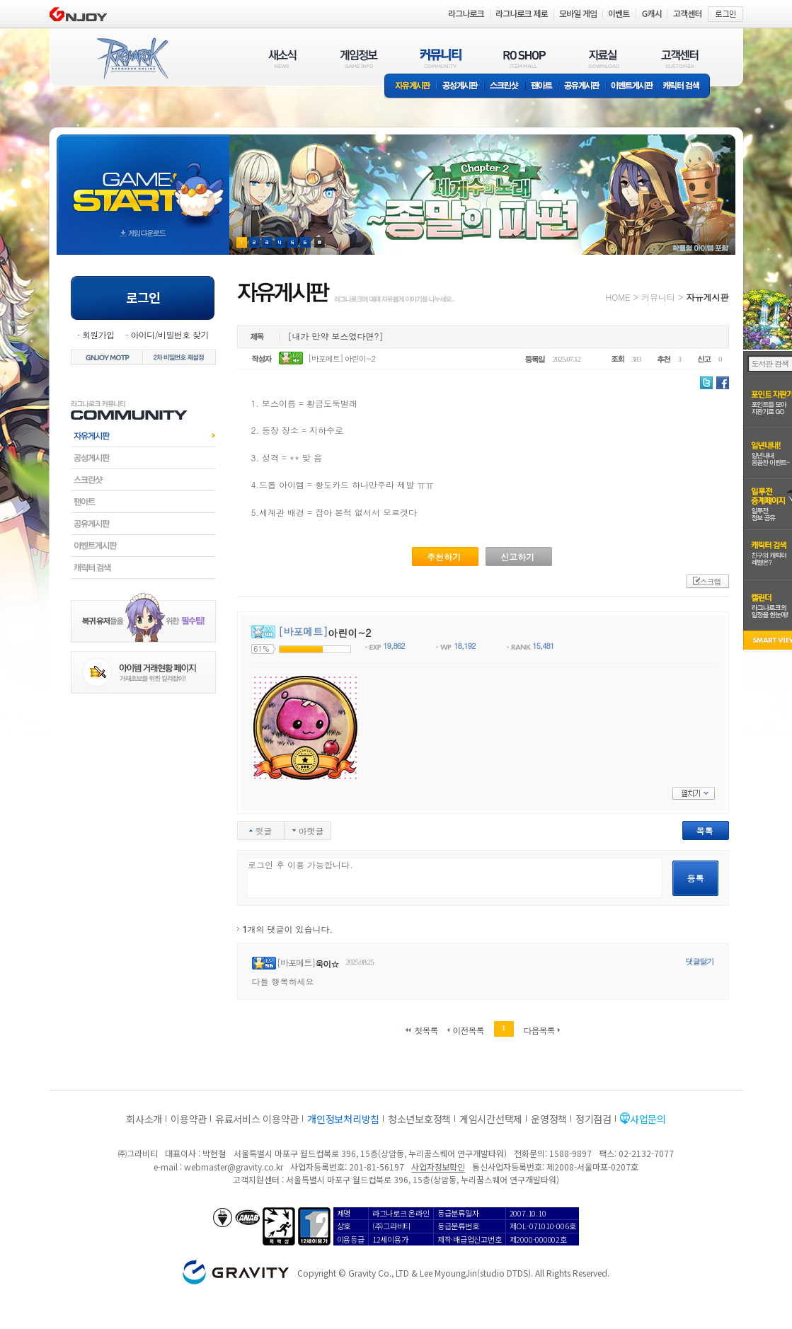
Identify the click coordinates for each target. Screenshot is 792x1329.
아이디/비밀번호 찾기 (169, 334)
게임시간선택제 (490, 1119)
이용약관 (189, 1119)
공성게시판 (461, 87)
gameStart (143, 181)
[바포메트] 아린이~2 (341, 358)
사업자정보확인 (437, 1167)
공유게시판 (582, 87)
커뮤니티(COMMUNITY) (441, 58)
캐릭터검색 (143, 567)
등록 (695, 878)
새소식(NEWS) (282, 58)
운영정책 (549, 1119)
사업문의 (648, 1119)
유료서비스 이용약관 (257, 1119)
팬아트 (541, 87)
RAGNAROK (131, 59)
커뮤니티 (658, 297)
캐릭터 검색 (686, 87)
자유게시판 (410, 87)
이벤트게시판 (632, 87)
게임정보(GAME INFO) (359, 58)
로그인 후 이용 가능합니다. (454, 878)
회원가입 (98, 334)
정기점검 (593, 1119)
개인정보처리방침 (343, 1119)
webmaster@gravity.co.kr (233, 1167)
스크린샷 (505, 87)
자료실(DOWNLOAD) (603, 58)
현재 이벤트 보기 (319, 242)
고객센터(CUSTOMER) (680, 58)
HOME (618, 297)
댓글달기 (700, 961)
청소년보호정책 (419, 1119)
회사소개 (144, 1119)
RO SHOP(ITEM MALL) (524, 58)
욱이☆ (326, 963)
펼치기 (693, 793)
